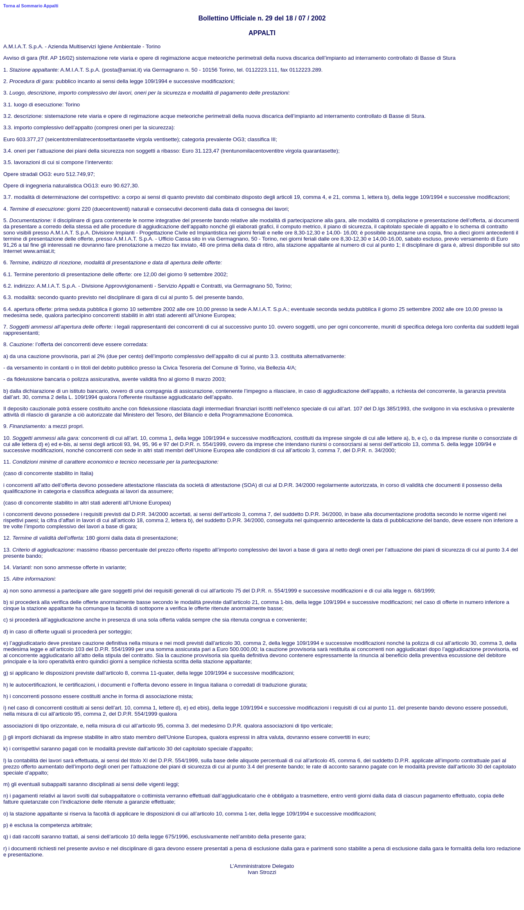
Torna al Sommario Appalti (30, 5)
